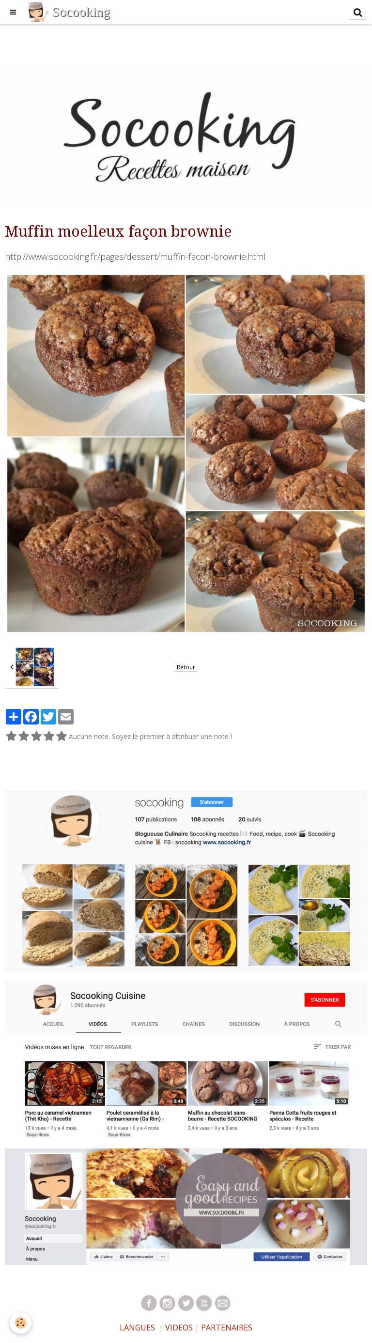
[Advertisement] (176, 46)
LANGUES (137, 1327)
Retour (186, 667)
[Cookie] (20, 1323)
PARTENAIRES (226, 1327)
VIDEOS (178, 1327)
